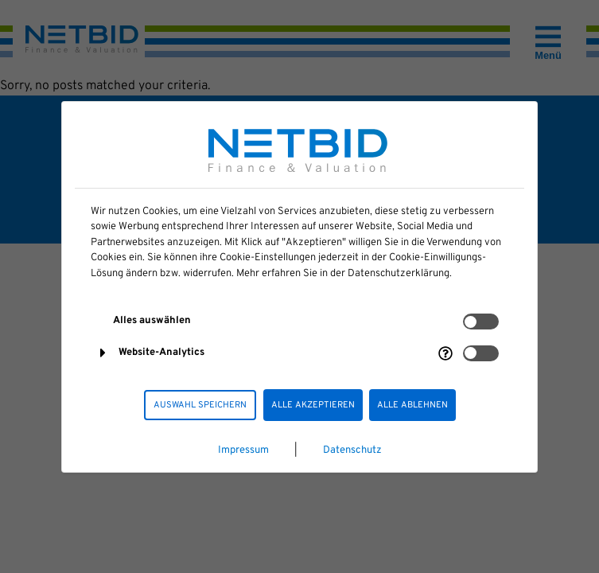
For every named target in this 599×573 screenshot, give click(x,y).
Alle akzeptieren (313, 405)
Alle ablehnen (412, 405)
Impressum (243, 450)
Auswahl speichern (200, 405)
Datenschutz (352, 450)
